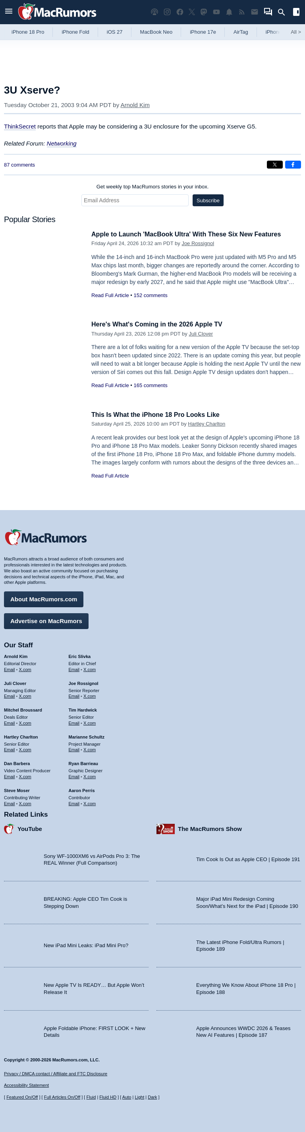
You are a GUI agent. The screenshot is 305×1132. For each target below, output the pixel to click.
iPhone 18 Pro (28, 32)
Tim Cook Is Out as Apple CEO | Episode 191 (248, 858)
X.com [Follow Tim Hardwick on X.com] (89, 721)
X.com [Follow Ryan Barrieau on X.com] (89, 775)
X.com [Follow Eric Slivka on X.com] (89, 668)
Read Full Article (110, 295)
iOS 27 (115, 32)
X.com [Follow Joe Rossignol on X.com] (89, 695)
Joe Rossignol (197, 243)
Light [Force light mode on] (139, 1097)
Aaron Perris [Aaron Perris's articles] (82, 789)
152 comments (150, 295)
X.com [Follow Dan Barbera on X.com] (25, 775)
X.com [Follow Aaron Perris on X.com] (89, 802)
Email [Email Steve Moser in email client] (9, 802)
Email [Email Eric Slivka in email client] (74, 668)
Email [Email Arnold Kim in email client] (9, 668)
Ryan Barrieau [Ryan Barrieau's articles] (83, 762)
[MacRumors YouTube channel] (216, 12)
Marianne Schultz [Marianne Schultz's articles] (86, 735)
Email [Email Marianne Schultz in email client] (74, 748)
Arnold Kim (135, 105)
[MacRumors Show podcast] (154, 12)
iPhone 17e (203, 32)
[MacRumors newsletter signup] (255, 12)
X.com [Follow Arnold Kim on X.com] (25, 668)
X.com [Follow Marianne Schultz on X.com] (89, 748)
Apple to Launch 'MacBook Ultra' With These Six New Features (191, 234)
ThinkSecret (20, 126)
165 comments (150, 385)
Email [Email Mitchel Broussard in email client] (9, 721)
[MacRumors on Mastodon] (204, 12)
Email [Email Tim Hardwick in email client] (74, 721)
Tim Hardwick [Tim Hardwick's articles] (83, 708)
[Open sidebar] (296, 13)
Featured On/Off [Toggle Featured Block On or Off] (22, 1097)
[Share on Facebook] (293, 165)
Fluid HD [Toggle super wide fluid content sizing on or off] (107, 1097)
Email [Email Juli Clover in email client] (9, 695)
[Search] (284, 12)
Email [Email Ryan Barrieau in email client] (74, 775)
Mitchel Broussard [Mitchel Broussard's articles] (23, 708)
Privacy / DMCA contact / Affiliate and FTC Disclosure (55, 1073)
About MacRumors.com (43, 598)
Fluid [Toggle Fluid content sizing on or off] (91, 1097)
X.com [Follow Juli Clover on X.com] (25, 695)
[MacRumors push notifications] (229, 12)
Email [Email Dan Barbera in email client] (9, 775)
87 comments (19, 165)
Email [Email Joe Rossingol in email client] (74, 695)
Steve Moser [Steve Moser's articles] (17, 789)
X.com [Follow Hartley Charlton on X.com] (25, 748)
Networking (62, 143)
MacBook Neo (156, 32)
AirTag (241, 32)
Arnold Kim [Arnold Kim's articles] (15, 655)
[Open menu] (9, 12)
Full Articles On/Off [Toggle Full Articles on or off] (62, 1097)
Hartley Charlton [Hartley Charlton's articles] (21, 735)
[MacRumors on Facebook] (180, 12)
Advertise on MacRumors (46, 619)
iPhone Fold (75, 32)
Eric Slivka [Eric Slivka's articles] (80, 655)
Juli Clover (201, 334)
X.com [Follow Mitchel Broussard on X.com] (25, 721)
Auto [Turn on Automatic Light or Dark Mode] (126, 1097)
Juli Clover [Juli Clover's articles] (15, 682)
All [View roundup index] (296, 32)
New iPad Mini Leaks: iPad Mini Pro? (86, 944)
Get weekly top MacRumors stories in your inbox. (153, 187)
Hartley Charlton (206, 424)
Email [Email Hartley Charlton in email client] (9, 748)
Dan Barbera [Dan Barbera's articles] (17, 762)
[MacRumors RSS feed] (242, 12)
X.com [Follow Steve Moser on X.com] (25, 802)
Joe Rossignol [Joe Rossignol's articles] (83, 682)
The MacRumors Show (210, 827)
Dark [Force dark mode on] (152, 1097)
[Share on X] (275, 165)
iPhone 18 (277, 32)
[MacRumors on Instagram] (167, 12)
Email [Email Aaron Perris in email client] (74, 802)
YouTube (29, 827)
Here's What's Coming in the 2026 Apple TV (160, 324)
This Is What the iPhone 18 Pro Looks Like (159, 414)
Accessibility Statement (26, 1085)
